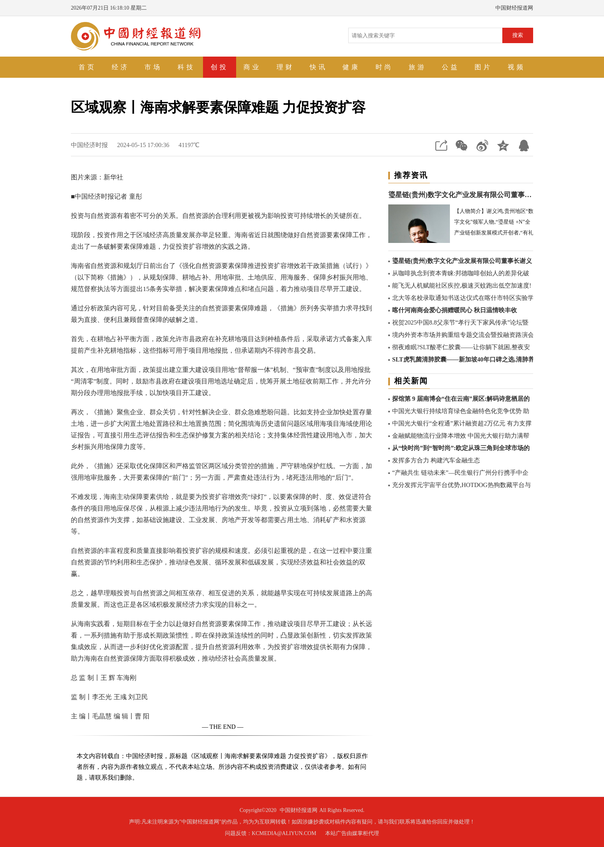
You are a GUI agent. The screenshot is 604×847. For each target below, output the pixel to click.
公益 (451, 67)
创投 (219, 67)
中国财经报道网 (298, 810)
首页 (87, 67)
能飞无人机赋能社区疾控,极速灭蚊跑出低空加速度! (461, 285)
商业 (252, 67)
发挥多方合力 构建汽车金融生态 (436, 460)
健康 (351, 67)
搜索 (517, 35)
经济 (120, 67)
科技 (186, 67)
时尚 (384, 67)
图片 (483, 67)
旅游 (417, 67)
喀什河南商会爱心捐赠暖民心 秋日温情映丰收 (454, 310)
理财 (285, 67)
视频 (516, 67)
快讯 (318, 67)
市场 (153, 67)
